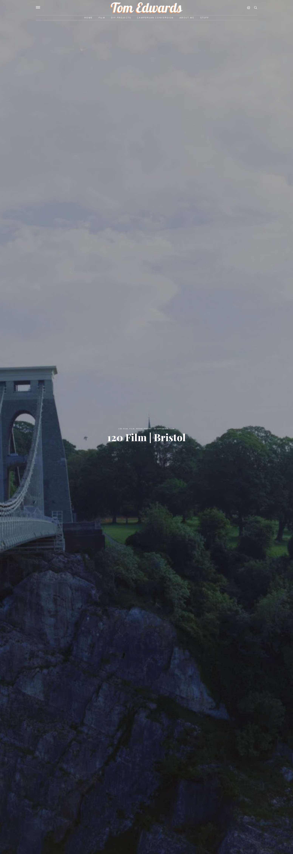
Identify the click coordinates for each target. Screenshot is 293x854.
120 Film (123, 429)
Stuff (204, 17)
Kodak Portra (144, 429)
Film (102, 17)
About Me (186, 17)
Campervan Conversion (155, 17)
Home (88, 17)
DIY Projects (121, 17)
